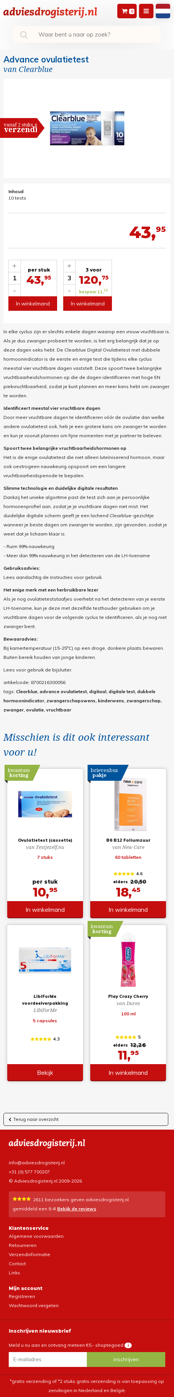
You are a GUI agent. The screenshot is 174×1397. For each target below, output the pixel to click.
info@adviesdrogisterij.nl (37, 1162)
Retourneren (23, 1245)
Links (14, 1273)
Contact (17, 1263)
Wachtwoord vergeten (34, 1305)
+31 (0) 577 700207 (29, 1172)
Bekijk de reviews (76, 1209)
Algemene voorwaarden (36, 1236)
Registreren (22, 1296)
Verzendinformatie (29, 1254)
